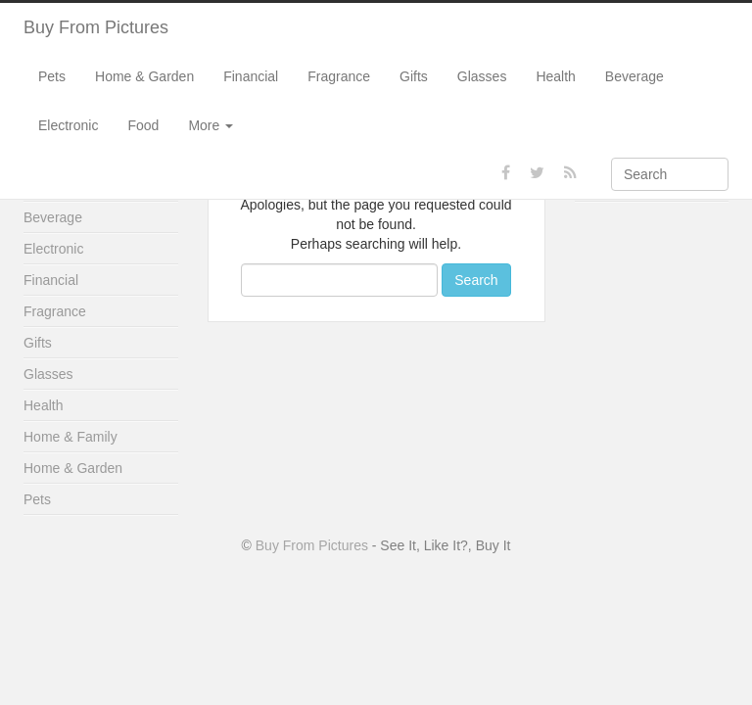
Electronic (68, 125)
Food (143, 125)
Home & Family (71, 437)
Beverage (634, 76)
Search (475, 280)
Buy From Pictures (96, 27)
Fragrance (338, 76)
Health (555, 76)
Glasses (482, 76)
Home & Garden (144, 76)
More (210, 125)
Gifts (414, 76)
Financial (250, 76)
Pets (52, 76)
